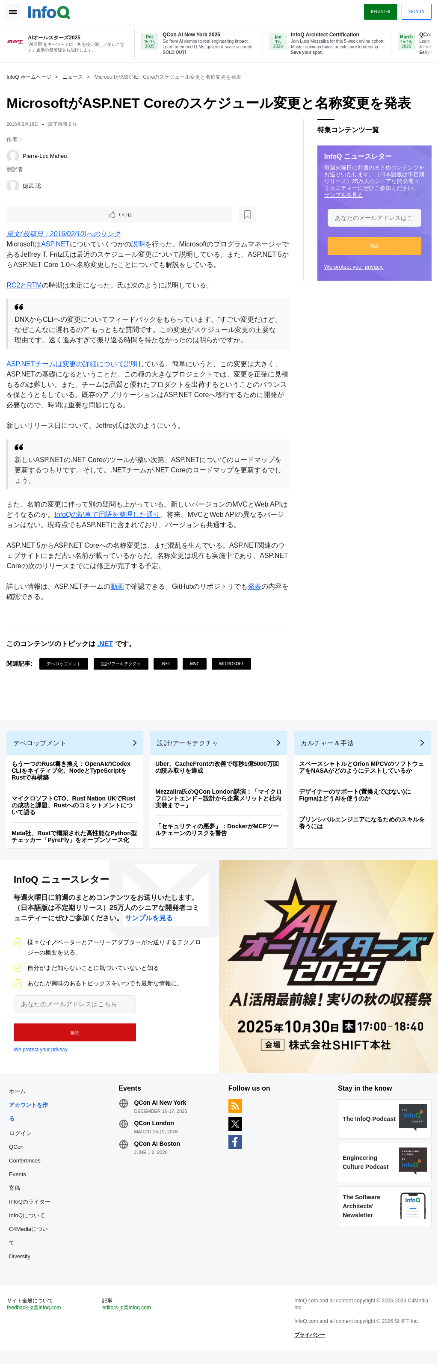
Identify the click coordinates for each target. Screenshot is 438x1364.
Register (378, 10)
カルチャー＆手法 (329, 746)
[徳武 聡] (15, 184)
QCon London (155, 1131)
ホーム (19, 1099)
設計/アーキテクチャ (123, 664)
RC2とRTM (26, 285)
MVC (196, 664)
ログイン (23, 1141)
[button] (372, 244)
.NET (107, 643)
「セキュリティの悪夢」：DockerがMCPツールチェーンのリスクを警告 (219, 833)
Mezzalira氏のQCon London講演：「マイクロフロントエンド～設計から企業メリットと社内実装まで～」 (220, 802)
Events (19, 1182)
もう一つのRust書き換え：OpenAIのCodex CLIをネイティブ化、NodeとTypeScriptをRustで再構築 (73, 774)
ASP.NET (57, 244)
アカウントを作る (30, 1120)
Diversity (22, 1264)
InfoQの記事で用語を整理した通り (116, 514)
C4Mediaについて (30, 1244)
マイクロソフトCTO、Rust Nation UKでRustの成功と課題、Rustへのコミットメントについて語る (75, 809)
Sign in (414, 10)
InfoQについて (29, 1223)
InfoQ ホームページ (31, 75)
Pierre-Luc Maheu (47, 154)
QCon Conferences (27, 1162)
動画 (119, 586)
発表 (256, 586)
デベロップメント (66, 664)
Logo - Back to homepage (51, 9)
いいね (32, 213)
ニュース (75, 75)
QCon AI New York (161, 1110)
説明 (140, 244)
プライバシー (309, 1347)
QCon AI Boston (158, 1151)
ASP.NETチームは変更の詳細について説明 (74, 364)
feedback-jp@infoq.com (36, 1319)
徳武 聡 (34, 184)
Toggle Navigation (16, 10)
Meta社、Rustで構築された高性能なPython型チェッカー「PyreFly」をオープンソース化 (76, 840)
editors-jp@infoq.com (128, 1319)
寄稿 (16, 1196)
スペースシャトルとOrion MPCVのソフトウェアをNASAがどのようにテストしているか (363, 771)
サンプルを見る (341, 193)
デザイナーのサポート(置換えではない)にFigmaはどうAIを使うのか (357, 799)
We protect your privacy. (352, 265)
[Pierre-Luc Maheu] (15, 154)
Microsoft (233, 664)
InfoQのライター (32, 1210)
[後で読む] (61, 213)
